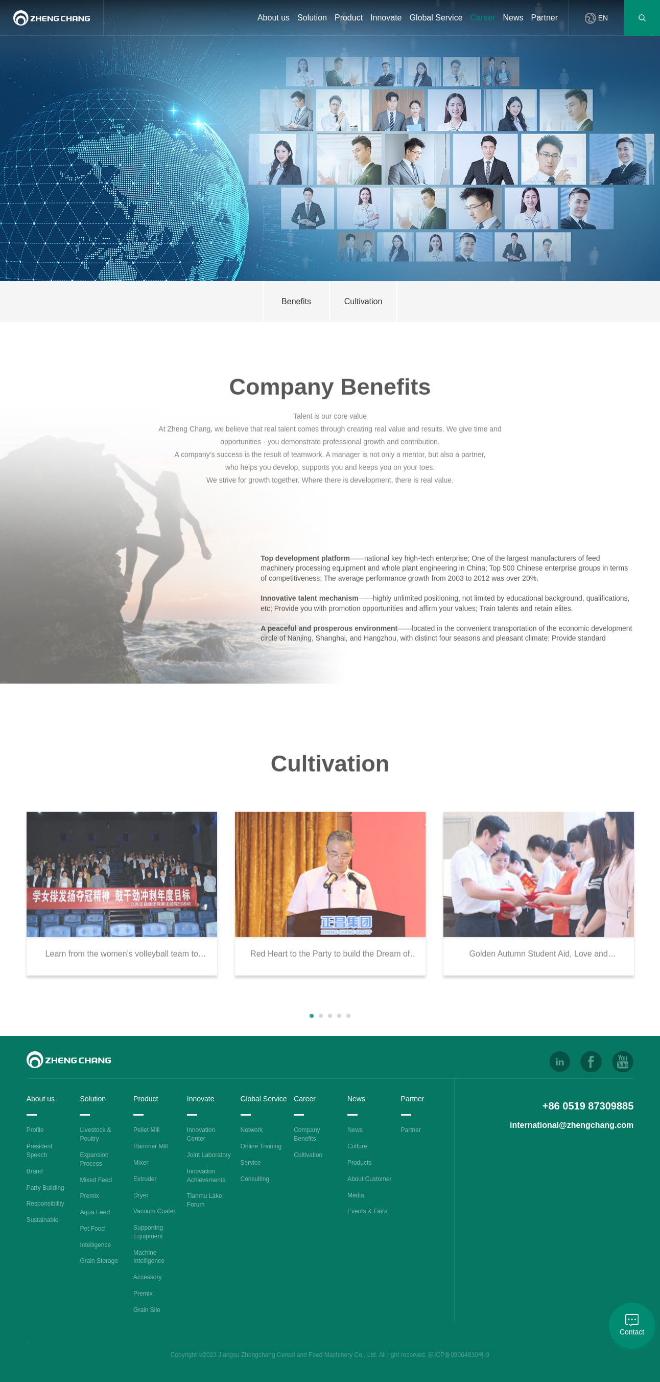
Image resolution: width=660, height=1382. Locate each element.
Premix (89, 1195)
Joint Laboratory (209, 1155)
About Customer (369, 1179)
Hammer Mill (150, 1146)
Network (252, 1130)
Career (483, 17)
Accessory (147, 1277)
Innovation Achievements (206, 1176)
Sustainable (43, 1220)
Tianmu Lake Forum (204, 1200)
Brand (35, 1171)
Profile (35, 1130)
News (513, 17)
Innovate (386, 17)
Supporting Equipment (148, 1232)
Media (355, 1195)
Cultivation (308, 1155)
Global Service (436, 17)
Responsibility (45, 1203)
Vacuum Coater (154, 1211)
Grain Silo (146, 1309)
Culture (357, 1146)
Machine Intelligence (148, 1257)
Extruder (144, 1179)
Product (349, 17)
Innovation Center (201, 1134)
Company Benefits (307, 1134)
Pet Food (92, 1228)
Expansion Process (94, 1159)
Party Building (45, 1187)
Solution (312, 17)
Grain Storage (99, 1260)
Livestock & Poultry (95, 1134)
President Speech (40, 1151)
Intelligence (95, 1245)
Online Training (261, 1146)
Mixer (140, 1162)
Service (251, 1162)
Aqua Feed (95, 1212)
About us (273, 17)
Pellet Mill (146, 1130)
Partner (544, 17)
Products (359, 1162)
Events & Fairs (367, 1211)
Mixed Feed (96, 1180)
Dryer (140, 1195)
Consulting (255, 1179)
